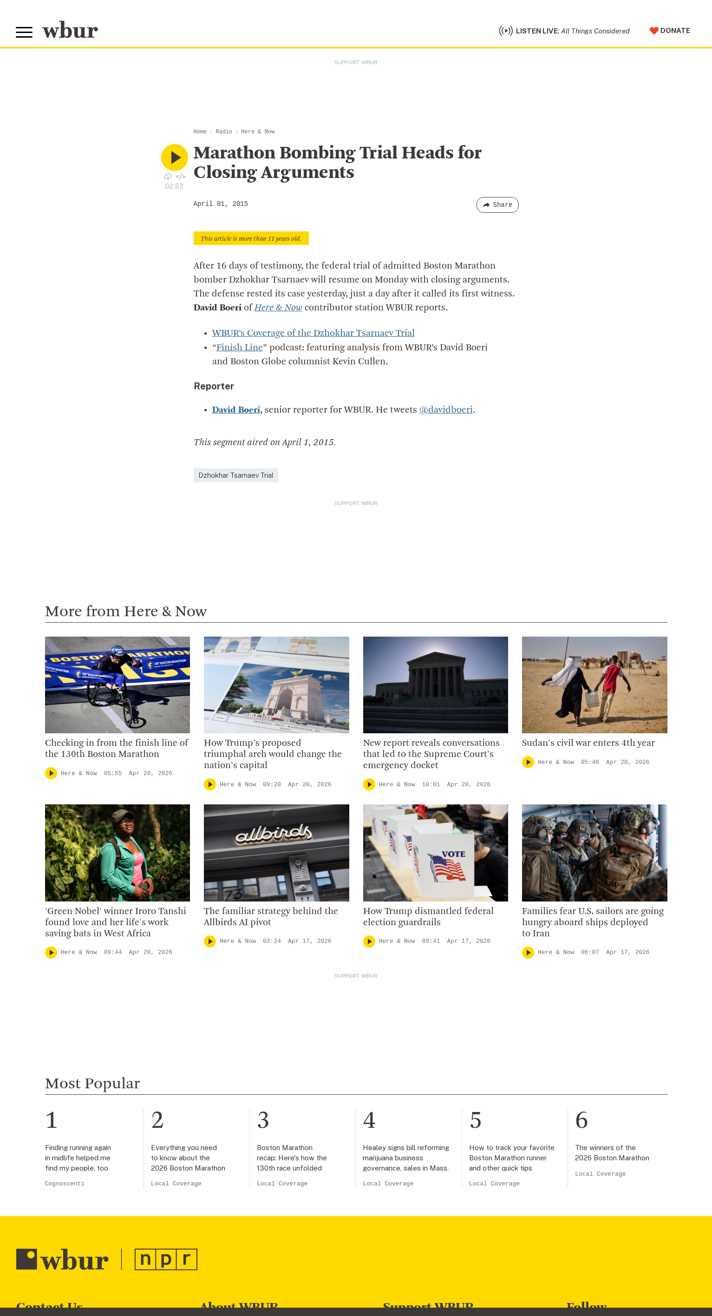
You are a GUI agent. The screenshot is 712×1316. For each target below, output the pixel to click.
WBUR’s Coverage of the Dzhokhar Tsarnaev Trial (313, 335)
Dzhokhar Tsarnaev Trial (236, 476)
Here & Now (257, 133)
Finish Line (239, 349)
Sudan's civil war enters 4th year (589, 744)
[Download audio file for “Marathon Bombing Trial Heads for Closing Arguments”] (167, 177)
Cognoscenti (65, 1184)
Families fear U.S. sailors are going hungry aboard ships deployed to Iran (593, 923)
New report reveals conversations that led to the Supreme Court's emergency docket (431, 755)
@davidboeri (446, 411)
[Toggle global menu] (24, 33)
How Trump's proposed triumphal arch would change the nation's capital (273, 755)
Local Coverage (176, 1184)
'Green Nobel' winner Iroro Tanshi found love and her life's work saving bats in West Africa (115, 923)
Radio (224, 133)
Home (200, 133)
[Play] (51, 774)
